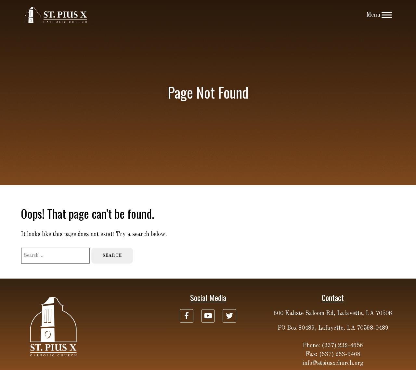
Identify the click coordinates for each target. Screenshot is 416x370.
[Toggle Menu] (387, 15)
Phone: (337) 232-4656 (333, 346)
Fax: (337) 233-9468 (333, 354)
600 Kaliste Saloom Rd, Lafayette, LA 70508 (333, 313)
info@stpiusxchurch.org (333, 363)
